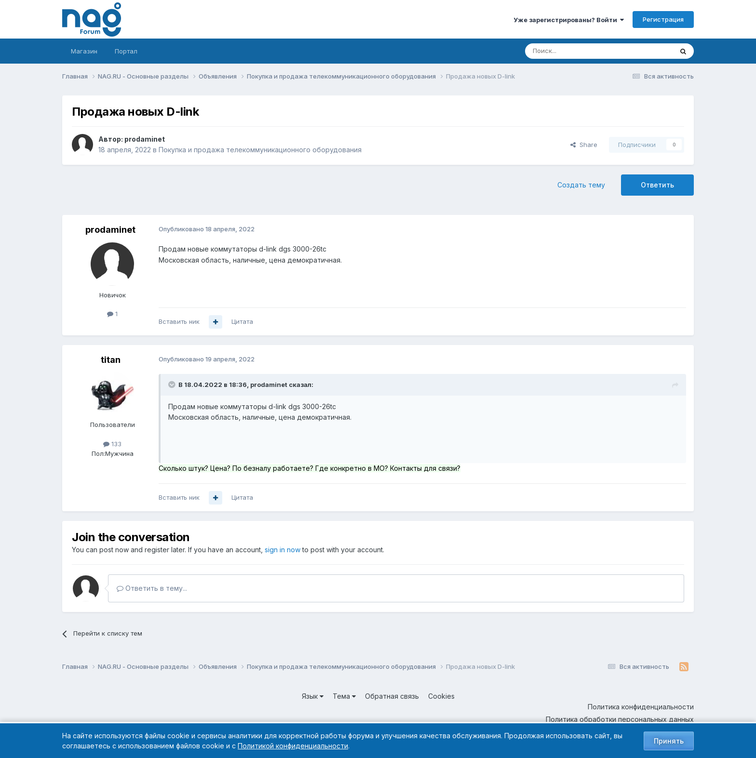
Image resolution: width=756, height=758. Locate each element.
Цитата (242, 321)
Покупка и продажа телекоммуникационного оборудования (260, 150)
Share (583, 144)
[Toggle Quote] (172, 384)
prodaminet (144, 139)
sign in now (282, 549)
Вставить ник (179, 321)
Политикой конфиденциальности (293, 746)
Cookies (441, 696)
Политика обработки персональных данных (620, 719)
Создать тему (581, 185)
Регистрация (663, 19)
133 (112, 444)
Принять (669, 741)
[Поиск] (572, 51)
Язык (313, 696)
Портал (126, 51)
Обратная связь (392, 696)
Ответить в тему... (152, 588)
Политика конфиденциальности (641, 707)
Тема (344, 696)
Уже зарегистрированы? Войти (568, 20)
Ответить (657, 185)
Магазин (84, 51)
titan (111, 360)
